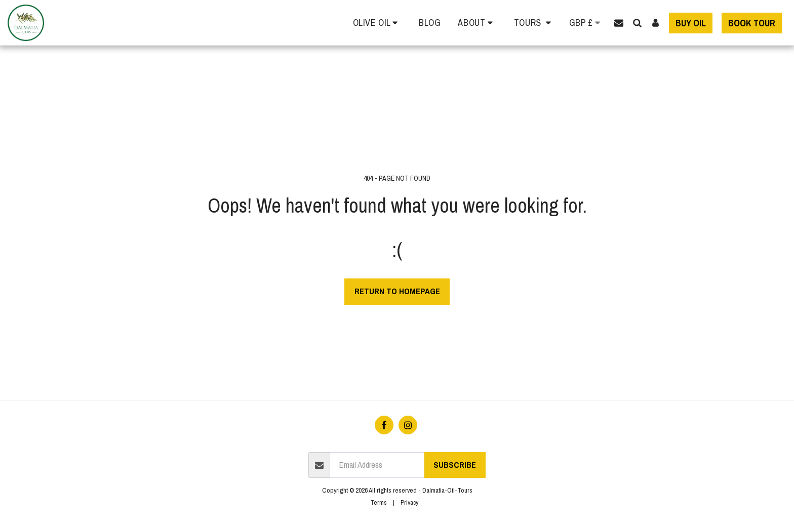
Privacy (409, 502)
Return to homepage (397, 291)
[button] (377, 22)
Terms (378, 502)
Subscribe (454, 464)
